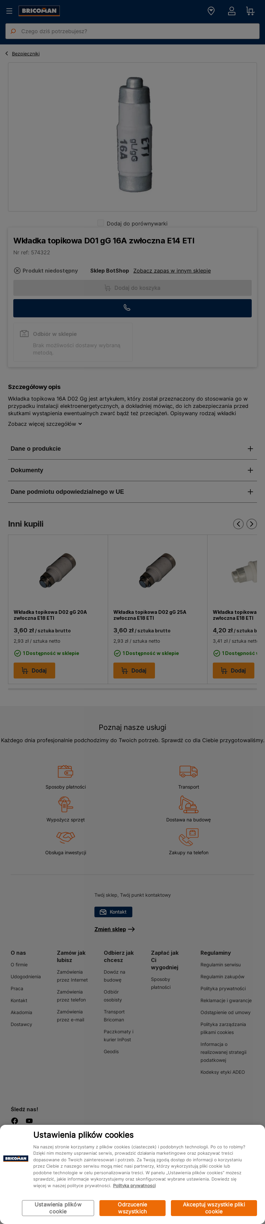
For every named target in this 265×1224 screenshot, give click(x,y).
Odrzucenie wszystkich (132, 1208)
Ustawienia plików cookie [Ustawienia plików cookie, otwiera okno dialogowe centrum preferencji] (58, 1208)
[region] (132, 1174)
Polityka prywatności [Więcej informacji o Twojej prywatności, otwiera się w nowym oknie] (134, 1185)
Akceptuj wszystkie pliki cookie (214, 1208)
